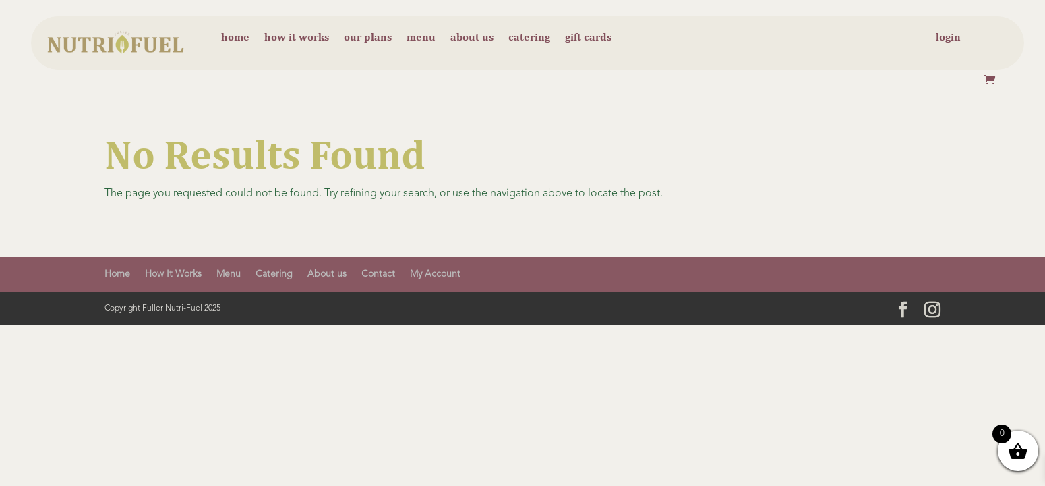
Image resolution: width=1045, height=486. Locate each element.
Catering (529, 37)
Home (235, 37)
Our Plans (368, 37)
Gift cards (588, 37)
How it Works (296, 37)
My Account (435, 274)
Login (948, 37)
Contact (378, 274)
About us (472, 37)
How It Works (173, 274)
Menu (421, 37)
